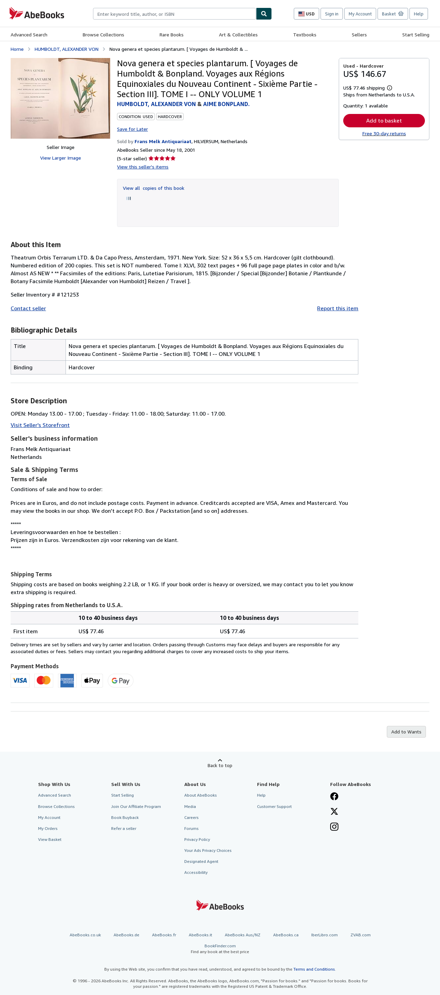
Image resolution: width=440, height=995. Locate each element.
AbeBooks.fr (164, 934)
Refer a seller (123, 828)
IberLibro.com (324, 934)
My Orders (48, 828)
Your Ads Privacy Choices (208, 850)
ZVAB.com (360, 934)
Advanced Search (29, 34)
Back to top (220, 765)
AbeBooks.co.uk (85, 934)
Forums (191, 828)
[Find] (263, 14)
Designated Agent (201, 861)
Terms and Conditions (314, 969)
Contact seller (28, 308)
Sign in (331, 13)
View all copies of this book (153, 188)
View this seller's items (143, 167)
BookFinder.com (220, 948)
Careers (191, 817)
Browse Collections (103, 34)
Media (190, 806)
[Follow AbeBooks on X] (334, 812)
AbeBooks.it (200, 934)
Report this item (337, 308)
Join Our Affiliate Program (136, 806)
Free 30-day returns (384, 133)
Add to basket (384, 120)
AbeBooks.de (126, 934)
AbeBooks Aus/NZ (242, 934)
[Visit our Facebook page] (334, 796)
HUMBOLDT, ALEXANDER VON (67, 49)
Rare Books (172, 34)
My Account (360, 13)
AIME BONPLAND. (226, 104)
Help (419, 13)
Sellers (359, 34)
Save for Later (132, 129)
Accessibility (196, 872)
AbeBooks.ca (286, 934)
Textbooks (304, 34)
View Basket (49, 839)
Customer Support (274, 806)
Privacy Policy (197, 839)
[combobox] (174, 14)
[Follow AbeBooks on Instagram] (334, 827)
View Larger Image (60, 158)
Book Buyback (125, 817)
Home (17, 49)
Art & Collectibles (238, 34)
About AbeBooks (200, 795)
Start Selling (415, 34)
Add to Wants (406, 731)
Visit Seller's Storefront (40, 424)
